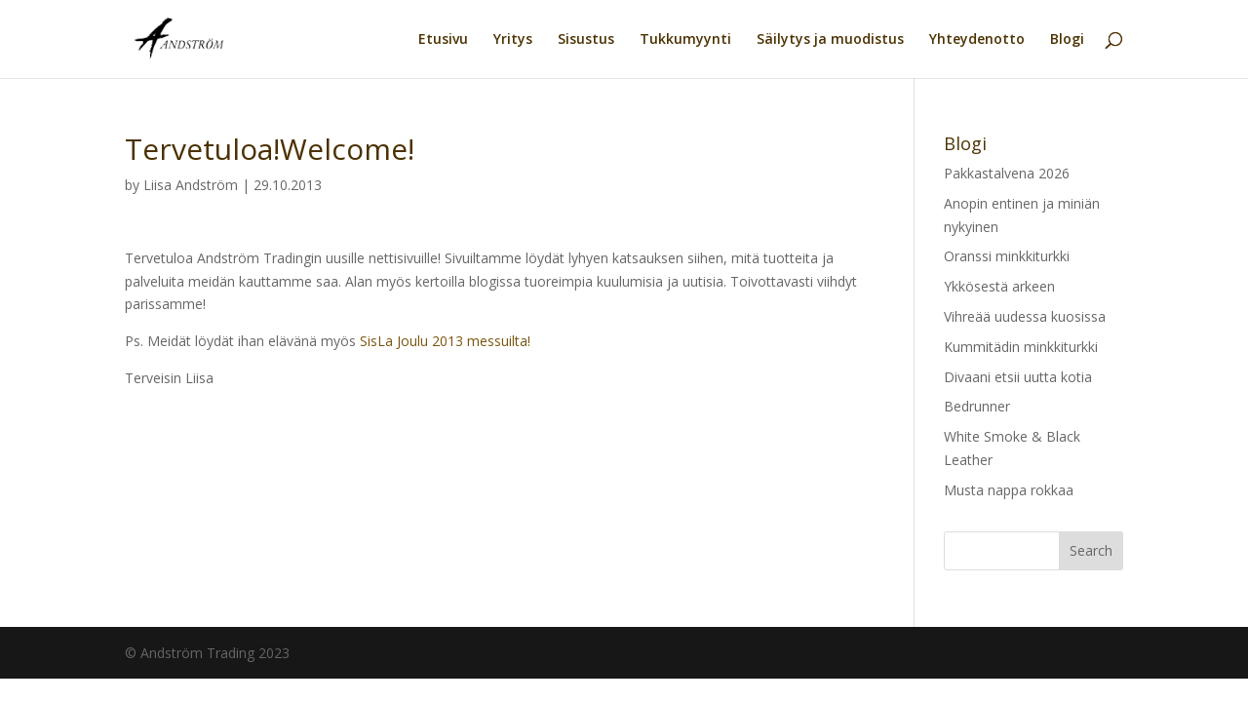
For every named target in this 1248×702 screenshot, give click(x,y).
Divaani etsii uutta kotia (1018, 377)
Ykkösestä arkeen (999, 286)
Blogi (1067, 40)
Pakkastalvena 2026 (1007, 173)
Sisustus (586, 40)
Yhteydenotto (977, 40)
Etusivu (443, 40)
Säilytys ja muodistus (830, 40)
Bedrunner (977, 406)
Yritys (512, 40)
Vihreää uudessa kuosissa (1025, 316)
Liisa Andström (190, 185)
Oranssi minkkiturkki (1007, 256)
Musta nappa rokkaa (1008, 490)
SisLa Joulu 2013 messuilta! (445, 341)
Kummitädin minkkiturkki (1021, 346)
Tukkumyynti (685, 40)
